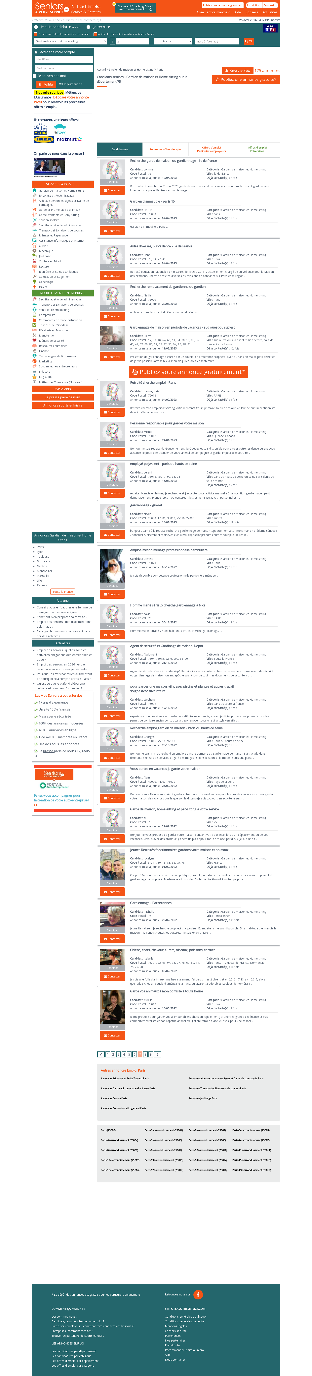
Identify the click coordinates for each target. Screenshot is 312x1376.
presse (48, 751)
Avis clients (63, 389)
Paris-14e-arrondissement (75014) (208, 1160)
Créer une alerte (237, 70)
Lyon (40, 552)
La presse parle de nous (63, 397)
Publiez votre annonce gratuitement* (188, 372)
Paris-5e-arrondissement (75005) (163, 1140)
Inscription (254, 5)
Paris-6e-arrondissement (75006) (207, 1140)
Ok (249, 41)
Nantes (42, 566)
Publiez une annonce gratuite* (223, 5)
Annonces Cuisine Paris (114, 1098)
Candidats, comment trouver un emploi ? (78, 1321)
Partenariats (173, 1336)
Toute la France (63, 592)
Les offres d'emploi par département (75, 1361)
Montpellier (44, 571)
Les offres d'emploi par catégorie (73, 1365)
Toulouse (43, 556)
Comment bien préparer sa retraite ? (62, 617)
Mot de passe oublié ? (70, 84)
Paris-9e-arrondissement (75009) (163, 1150)
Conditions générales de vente (184, 1321)
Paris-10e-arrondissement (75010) (208, 1150)
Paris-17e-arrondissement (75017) (164, 1170)
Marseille (43, 576)
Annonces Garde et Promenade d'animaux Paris (128, 1088)
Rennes (42, 585)
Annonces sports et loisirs (62, 405)
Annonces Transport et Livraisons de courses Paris (217, 1088)
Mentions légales (176, 1326)
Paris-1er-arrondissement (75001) (164, 1130)
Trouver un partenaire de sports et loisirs (78, 1336)
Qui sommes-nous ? (64, 1316)
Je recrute (98, 26)
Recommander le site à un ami (184, 1350)
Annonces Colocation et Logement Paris (123, 1108)
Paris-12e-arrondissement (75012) (120, 1160)
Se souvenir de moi (49, 76)
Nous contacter (175, 1359)
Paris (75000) (108, 1130)
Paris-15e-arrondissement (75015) (251, 1160)
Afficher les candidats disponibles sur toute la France (124, 34)
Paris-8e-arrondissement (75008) (119, 1150)
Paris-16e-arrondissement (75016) (120, 1170)
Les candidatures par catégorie (71, 1356)
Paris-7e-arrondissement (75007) (250, 1140)
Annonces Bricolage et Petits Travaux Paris (125, 1078)
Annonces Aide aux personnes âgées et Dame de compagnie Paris (226, 1078)
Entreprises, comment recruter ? (72, 1331)
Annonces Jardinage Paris (203, 1098)
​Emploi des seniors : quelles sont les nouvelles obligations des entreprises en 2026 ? (65, 654)
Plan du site (172, 1345)
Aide (238, 12)
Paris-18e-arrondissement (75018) (208, 1170)
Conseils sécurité (176, 1331)
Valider (46, 84)
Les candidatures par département (74, 1351)
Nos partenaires (175, 1340)
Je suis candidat (57, 26)
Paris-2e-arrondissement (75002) (207, 1130)
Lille (39, 580)
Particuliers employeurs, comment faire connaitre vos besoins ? (92, 1326)
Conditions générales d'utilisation (186, 1316)
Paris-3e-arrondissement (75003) (250, 1130)
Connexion (270, 5)
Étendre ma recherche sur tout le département (61, 34)
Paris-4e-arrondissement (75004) (119, 1140)
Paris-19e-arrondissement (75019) (251, 1170)
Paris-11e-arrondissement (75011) (251, 1150)
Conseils (252, 12)
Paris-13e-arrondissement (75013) (164, 1160)
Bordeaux (43, 561)
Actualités (270, 12)
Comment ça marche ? (213, 12)
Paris (40, 547)
